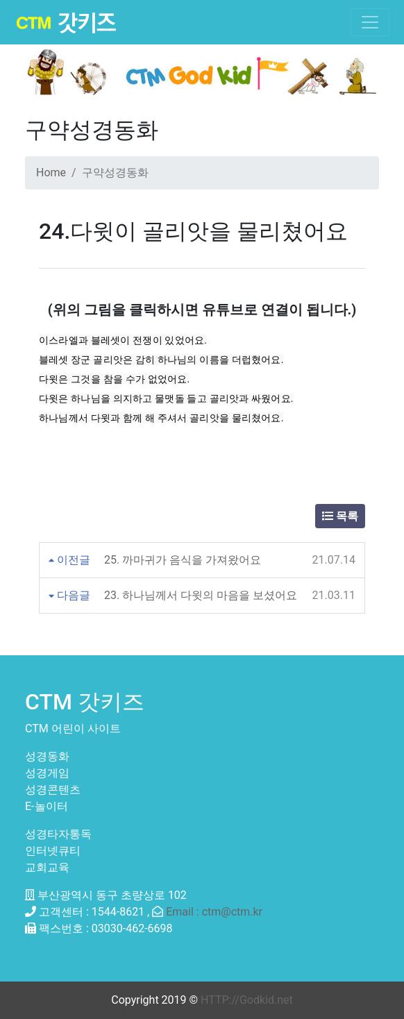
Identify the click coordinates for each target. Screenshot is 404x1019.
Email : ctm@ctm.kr (214, 911)
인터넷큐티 (53, 850)
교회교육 (47, 867)
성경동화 (47, 756)
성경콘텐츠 (53, 789)
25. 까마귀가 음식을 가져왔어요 (182, 559)
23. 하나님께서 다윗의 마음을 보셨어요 (200, 595)
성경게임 (47, 773)
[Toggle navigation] (370, 22)
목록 (340, 516)
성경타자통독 (58, 834)
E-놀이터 (46, 806)
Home (51, 172)
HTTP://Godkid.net (247, 1000)
